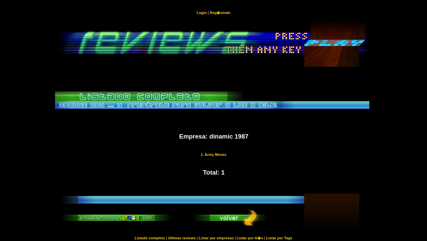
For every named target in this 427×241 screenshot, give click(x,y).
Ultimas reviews (182, 238)
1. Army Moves (213, 155)
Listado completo (149, 238)
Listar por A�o (250, 238)
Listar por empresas (216, 238)
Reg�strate (220, 13)
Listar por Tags (279, 238)
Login (202, 13)
